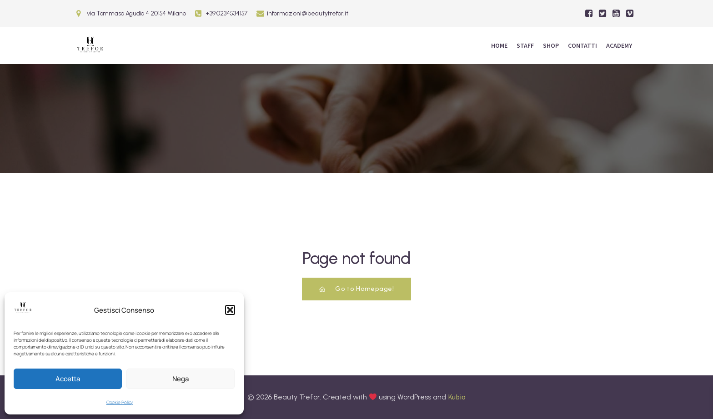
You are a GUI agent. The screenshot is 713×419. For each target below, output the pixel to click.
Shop (551, 45)
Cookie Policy (119, 402)
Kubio (457, 396)
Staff (525, 45)
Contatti (582, 45)
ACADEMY (619, 45)
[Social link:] (589, 13)
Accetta (67, 379)
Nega (180, 379)
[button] (230, 309)
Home (499, 45)
